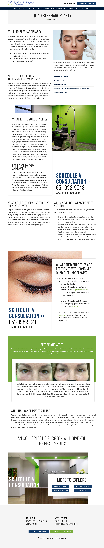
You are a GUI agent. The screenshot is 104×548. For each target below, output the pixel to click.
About (19, 8)
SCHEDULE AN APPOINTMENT (62, 531)
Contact (88, 8)
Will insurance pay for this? (60, 92)
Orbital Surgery (62, 8)
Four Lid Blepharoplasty (60, 81)
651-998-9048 (71, 3)
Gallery (78, 8)
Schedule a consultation (24, 482)
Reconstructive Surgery (51, 8)
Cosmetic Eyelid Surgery (37, 8)
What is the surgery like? (60, 85)
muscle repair (62, 315)
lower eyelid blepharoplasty (79, 289)
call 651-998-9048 (39, 531)
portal (83, 8)
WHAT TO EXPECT (26, 8)
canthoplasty (75, 306)
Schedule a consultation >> (74, 178)
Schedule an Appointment (86, 3)
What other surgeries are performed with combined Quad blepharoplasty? (71, 88)
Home (15, 8)
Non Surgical (71, 8)
